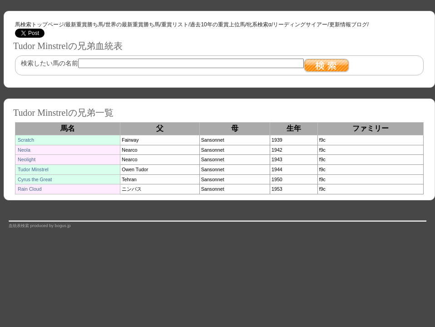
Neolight (26, 159)
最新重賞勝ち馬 (84, 24)
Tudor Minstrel (33, 169)
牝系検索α (259, 24)
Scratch (26, 140)
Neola (24, 150)
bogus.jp (63, 225)
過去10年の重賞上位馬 (217, 24)
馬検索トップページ (39, 24)
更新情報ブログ (348, 24)
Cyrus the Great (35, 179)
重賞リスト (174, 24)
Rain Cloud (30, 189)
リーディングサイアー (300, 24)
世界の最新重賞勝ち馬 (132, 24)
